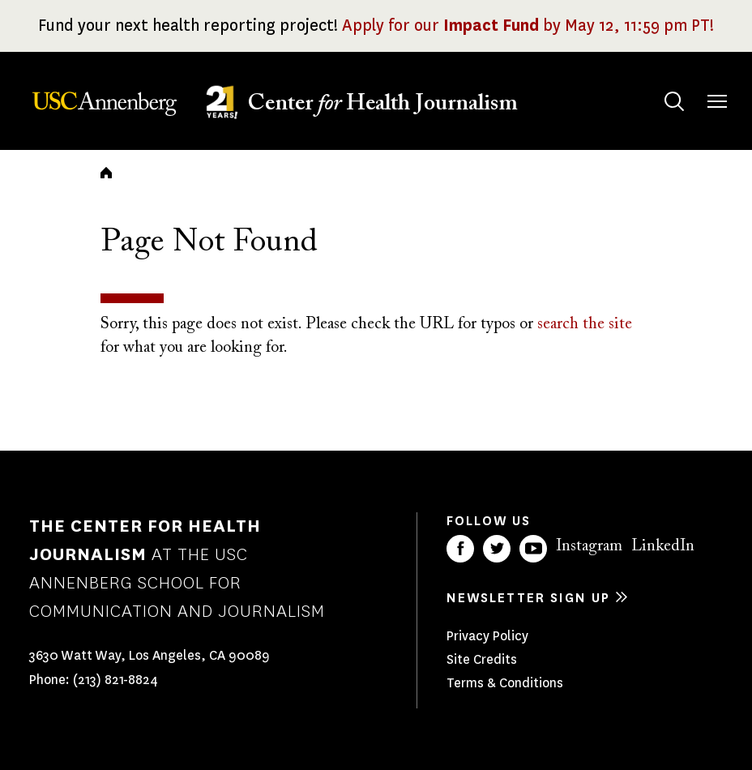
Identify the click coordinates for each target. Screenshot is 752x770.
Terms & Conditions (504, 682)
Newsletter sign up (528, 597)
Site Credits (481, 659)
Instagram (589, 546)
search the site (584, 324)
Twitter (497, 549)
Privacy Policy (487, 635)
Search (658, 85)
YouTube (533, 549)
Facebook (460, 549)
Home (106, 172)
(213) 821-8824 (115, 679)
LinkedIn (662, 546)
